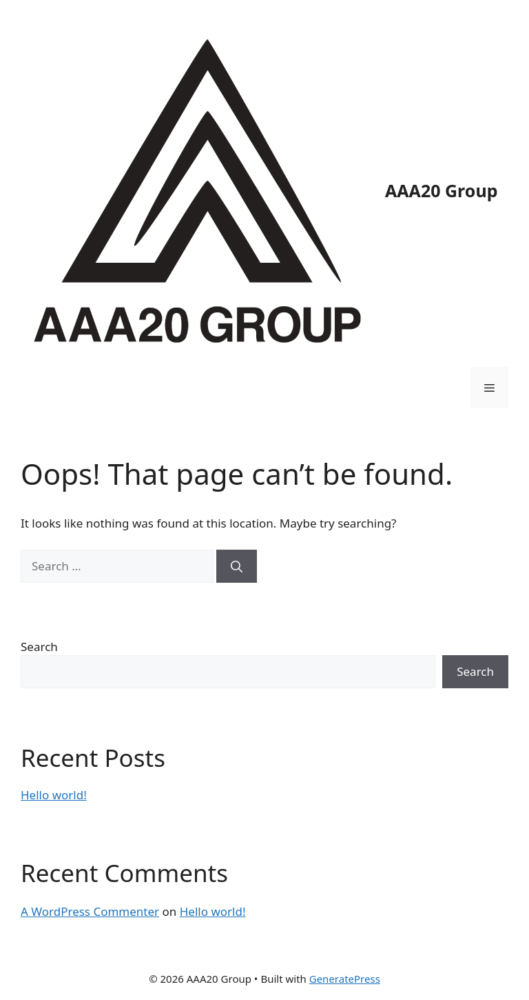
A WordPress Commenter (90, 911)
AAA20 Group (441, 190)
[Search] (236, 566)
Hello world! (54, 795)
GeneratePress (344, 979)
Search (39, 646)
